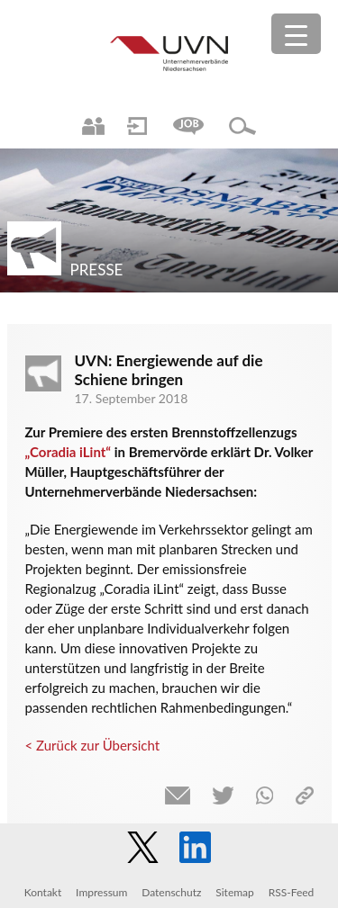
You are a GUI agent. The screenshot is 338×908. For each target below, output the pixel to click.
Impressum (101, 892)
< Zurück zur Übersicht (92, 745)
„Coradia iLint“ (68, 452)
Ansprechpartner (93, 126)
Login (137, 126)
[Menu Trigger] (296, 33)
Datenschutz (171, 892)
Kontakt (43, 892)
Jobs (188, 126)
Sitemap (234, 892)
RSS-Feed (292, 892)
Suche (242, 126)
